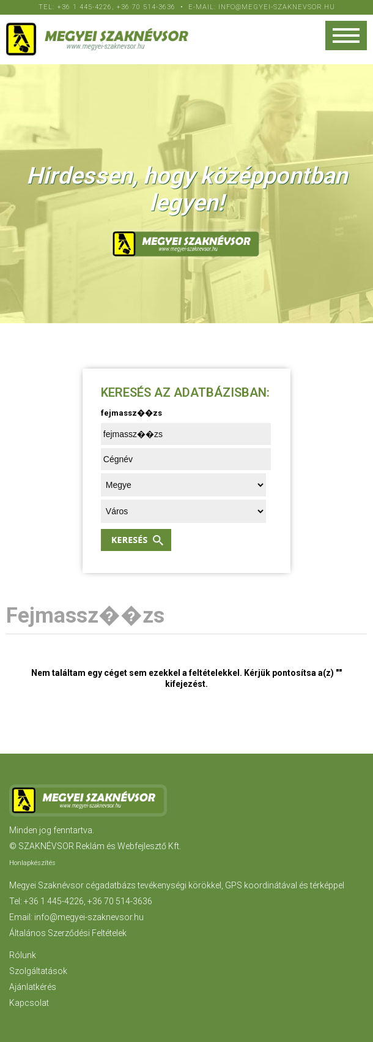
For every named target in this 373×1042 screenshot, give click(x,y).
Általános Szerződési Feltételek (68, 933)
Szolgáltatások (38, 971)
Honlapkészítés (32, 863)
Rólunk (22, 955)
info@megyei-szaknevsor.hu (276, 7)
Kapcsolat (29, 1003)
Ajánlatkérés (32, 987)
